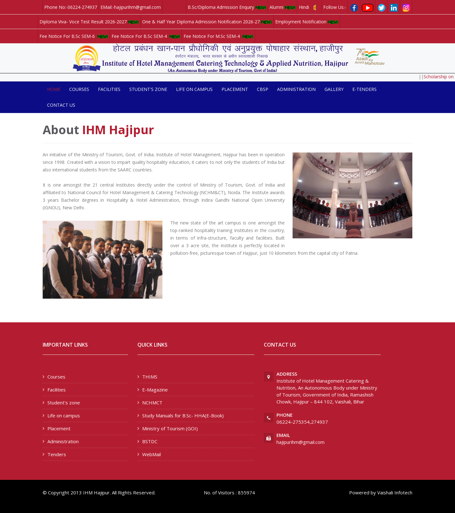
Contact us (61, 105)
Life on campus (194, 89)
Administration (296, 89)
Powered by (362, 492)
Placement (234, 89)
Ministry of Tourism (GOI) (170, 428)
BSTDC (149, 441)
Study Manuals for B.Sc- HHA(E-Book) (183, 415)
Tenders (56, 454)
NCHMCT (152, 402)
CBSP (262, 89)
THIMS (149, 376)
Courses (79, 89)
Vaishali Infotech (394, 492)
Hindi (309, 7)
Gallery (334, 89)
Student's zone (148, 89)
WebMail (151, 454)
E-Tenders (364, 89)
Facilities (109, 89)
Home (53, 89)
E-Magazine (155, 389)
